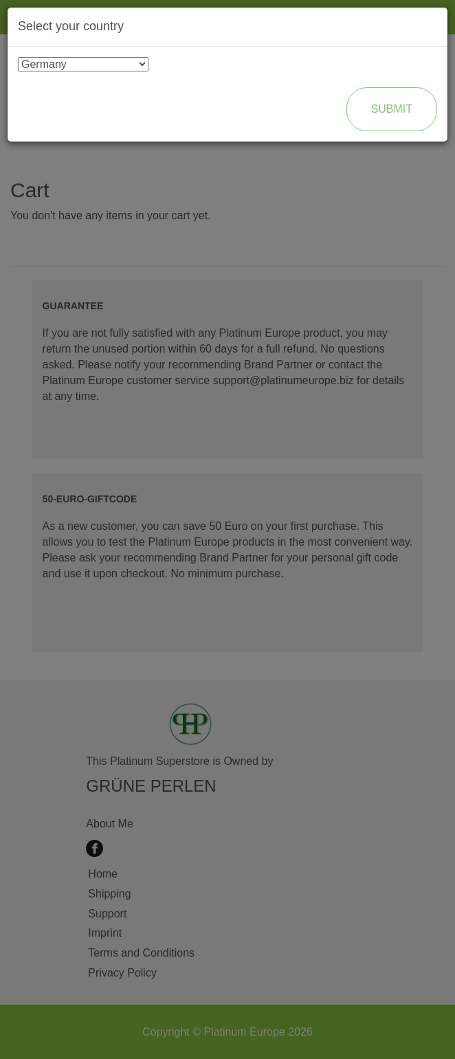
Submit (391, 109)
